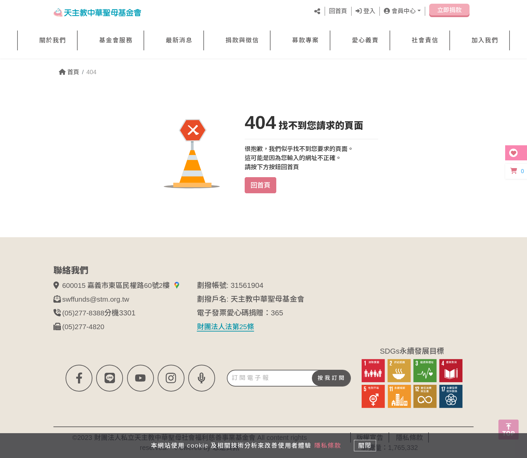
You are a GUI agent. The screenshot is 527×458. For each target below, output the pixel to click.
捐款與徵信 (242, 40)
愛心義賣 (365, 40)
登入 (365, 11)
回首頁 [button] (260, 185)
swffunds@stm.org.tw (97, 299)
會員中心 (400, 11)
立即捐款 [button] (449, 12)
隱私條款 (326, 445)
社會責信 (425, 40)
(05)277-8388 (84, 313)
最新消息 (179, 40)
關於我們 (52, 40)
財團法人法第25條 (227, 326)
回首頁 (338, 11)
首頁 (69, 72)
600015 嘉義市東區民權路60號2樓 (124, 285)
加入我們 (485, 40)
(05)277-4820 (84, 326)
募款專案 (305, 40)
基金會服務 (116, 40)
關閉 (366, 445)
